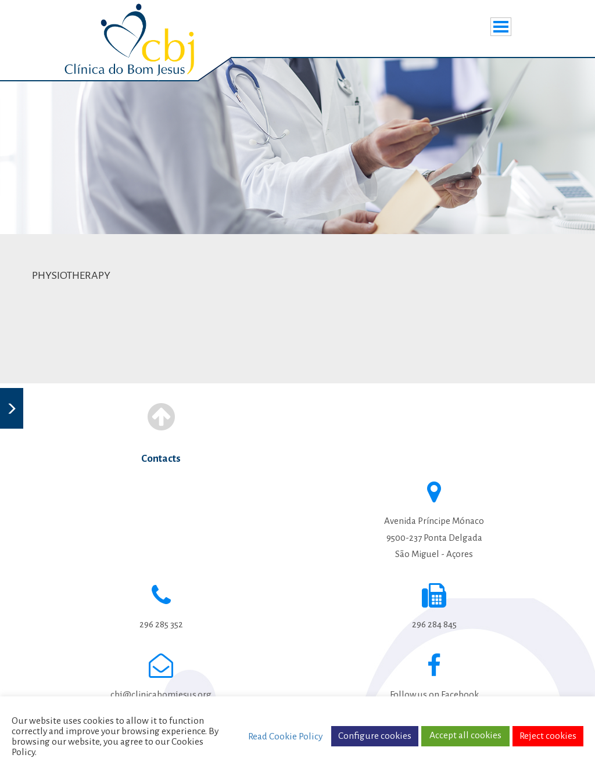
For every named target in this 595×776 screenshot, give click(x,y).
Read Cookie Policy (285, 736)
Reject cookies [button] (547, 736)
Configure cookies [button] (374, 736)
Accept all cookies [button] (465, 735)
